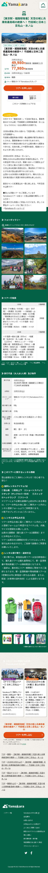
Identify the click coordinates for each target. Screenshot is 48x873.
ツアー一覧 (8, 813)
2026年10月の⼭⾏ (14, 762)
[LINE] (28, 108)
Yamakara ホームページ (14, 208)
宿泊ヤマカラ (12, 772)
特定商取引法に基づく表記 (33, 842)
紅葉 (16, 45)
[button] (43, 5)
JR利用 (22, 45)
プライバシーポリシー (31, 846)
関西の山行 (11, 783)
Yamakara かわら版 (30, 813)
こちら (24, 744)
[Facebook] (24, 108)
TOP (3, 754)
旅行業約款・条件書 (30, 838)
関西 (9, 754)
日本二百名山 (8, 45)
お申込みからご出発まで (32, 824)
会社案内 (27, 816)
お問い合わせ (28, 820)
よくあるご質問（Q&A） (32, 827)
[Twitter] (19, 108)
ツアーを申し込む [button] (24, 88)
